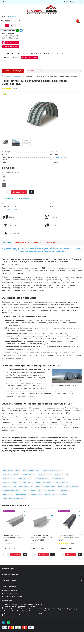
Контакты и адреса (29, 58)
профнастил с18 (58, 478)
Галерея (65, 54)
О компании (8, 54)
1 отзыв (9, 89)
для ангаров (7, 494)
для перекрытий (35, 494)
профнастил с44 (9, 486)
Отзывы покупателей (11, 58)
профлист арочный (10, 474)
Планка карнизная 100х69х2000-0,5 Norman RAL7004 (13, 538)
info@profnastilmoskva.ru (14, 596)
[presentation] (2, 533)
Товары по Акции (10, 46)
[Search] (60, 71)
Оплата (25, 54)
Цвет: (4, 180)
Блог (59, 54)
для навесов (49, 490)
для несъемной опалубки (55, 494)
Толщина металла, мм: (10, 172)
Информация (42, 569)
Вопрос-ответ (52, 242)
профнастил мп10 (28, 474)
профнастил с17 (25, 478)
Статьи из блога (42, 580)
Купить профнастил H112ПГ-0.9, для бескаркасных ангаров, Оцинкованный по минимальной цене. (42, 250)
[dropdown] (3, 2)
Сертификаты (35, 54)
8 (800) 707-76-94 (10, 593)
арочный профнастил (11, 470)
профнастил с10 (45, 474)
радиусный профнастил (52, 470)
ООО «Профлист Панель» (59, 157)
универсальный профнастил (14, 498)
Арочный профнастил (14, 76)
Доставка (17, 54)
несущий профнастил (32, 490)
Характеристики (21, 242)
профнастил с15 (9, 478)
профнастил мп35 (43, 482)
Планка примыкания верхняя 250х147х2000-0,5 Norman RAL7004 (41, 538)
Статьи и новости (49, 54)
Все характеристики (9, 209)
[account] (80, 2)
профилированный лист (45, 486)
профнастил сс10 (61, 474)
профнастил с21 (26, 482)
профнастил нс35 (61, 482)
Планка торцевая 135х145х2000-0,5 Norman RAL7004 (69, 538)
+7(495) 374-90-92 (11, 590)
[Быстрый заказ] (31, 192)
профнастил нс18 (41, 478)
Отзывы (36, 242)
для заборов (21, 494)
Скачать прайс (10, 42)
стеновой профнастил (11, 490)
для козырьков (63, 490)
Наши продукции (42, 574)
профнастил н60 (25, 486)
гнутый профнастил (31, 470)
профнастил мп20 (10, 482)
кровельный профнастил (68, 486)
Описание (6, 242)
